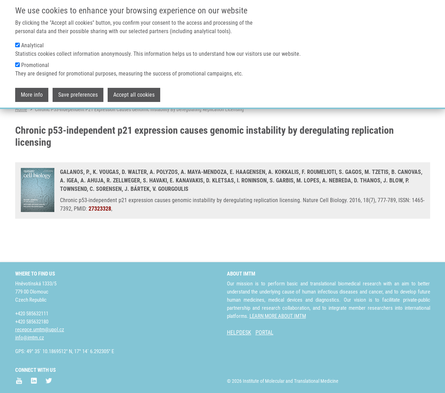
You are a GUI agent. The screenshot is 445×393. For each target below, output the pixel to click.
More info (32, 93)
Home (21, 136)
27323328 (100, 235)
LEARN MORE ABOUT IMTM (277, 316)
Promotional (35, 63)
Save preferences (78, 93)
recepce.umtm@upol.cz (39, 329)
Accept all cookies (134, 93)
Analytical (32, 44)
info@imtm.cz (29, 337)
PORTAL (264, 332)
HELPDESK (239, 332)
